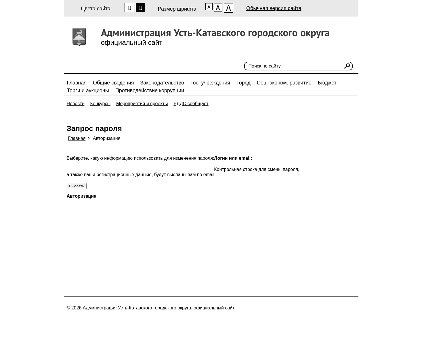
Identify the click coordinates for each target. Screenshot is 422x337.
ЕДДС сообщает (190, 103)
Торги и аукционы (88, 90)
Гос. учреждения (210, 83)
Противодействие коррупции (149, 90)
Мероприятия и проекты (142, 103)
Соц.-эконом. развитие (284, 83)
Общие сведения (113, 83)
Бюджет (327, 83)
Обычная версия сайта (273, 8)
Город (243, 83)
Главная (77, 83)
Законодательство (162, 83)
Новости (76, 103)
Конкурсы (100, 103)
